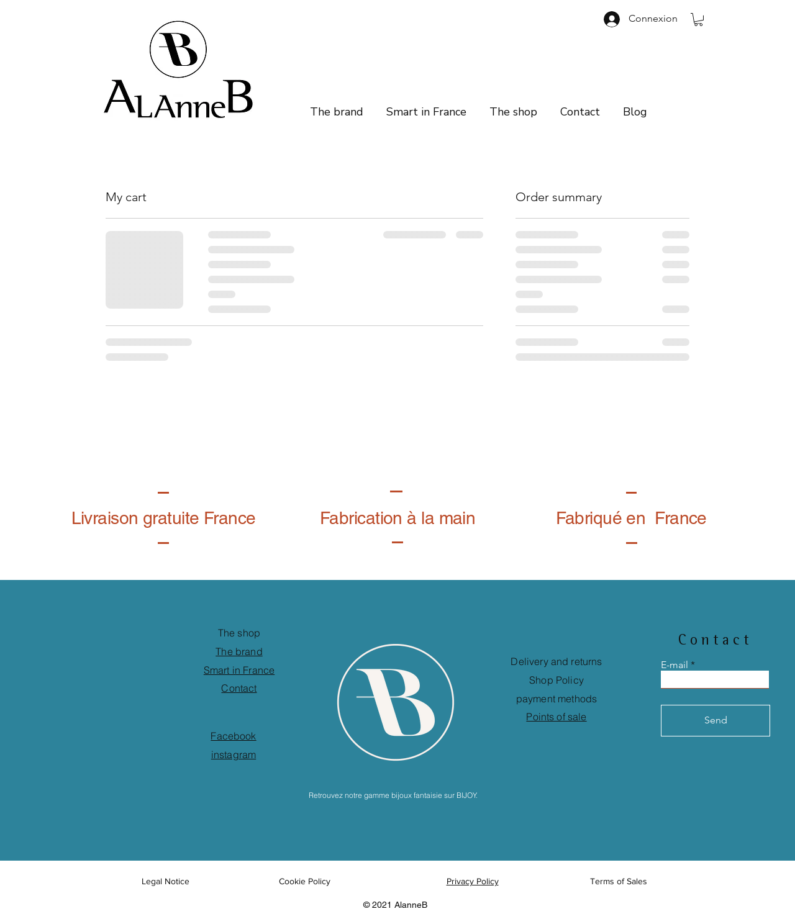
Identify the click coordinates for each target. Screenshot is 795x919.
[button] (698, 19)
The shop (239, 633)
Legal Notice (165, 881)
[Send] (715, 720)
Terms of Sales (618, 881)
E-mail (674, 665)
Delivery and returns (556, 661)
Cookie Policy (306, 881)
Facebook (233, 736)
